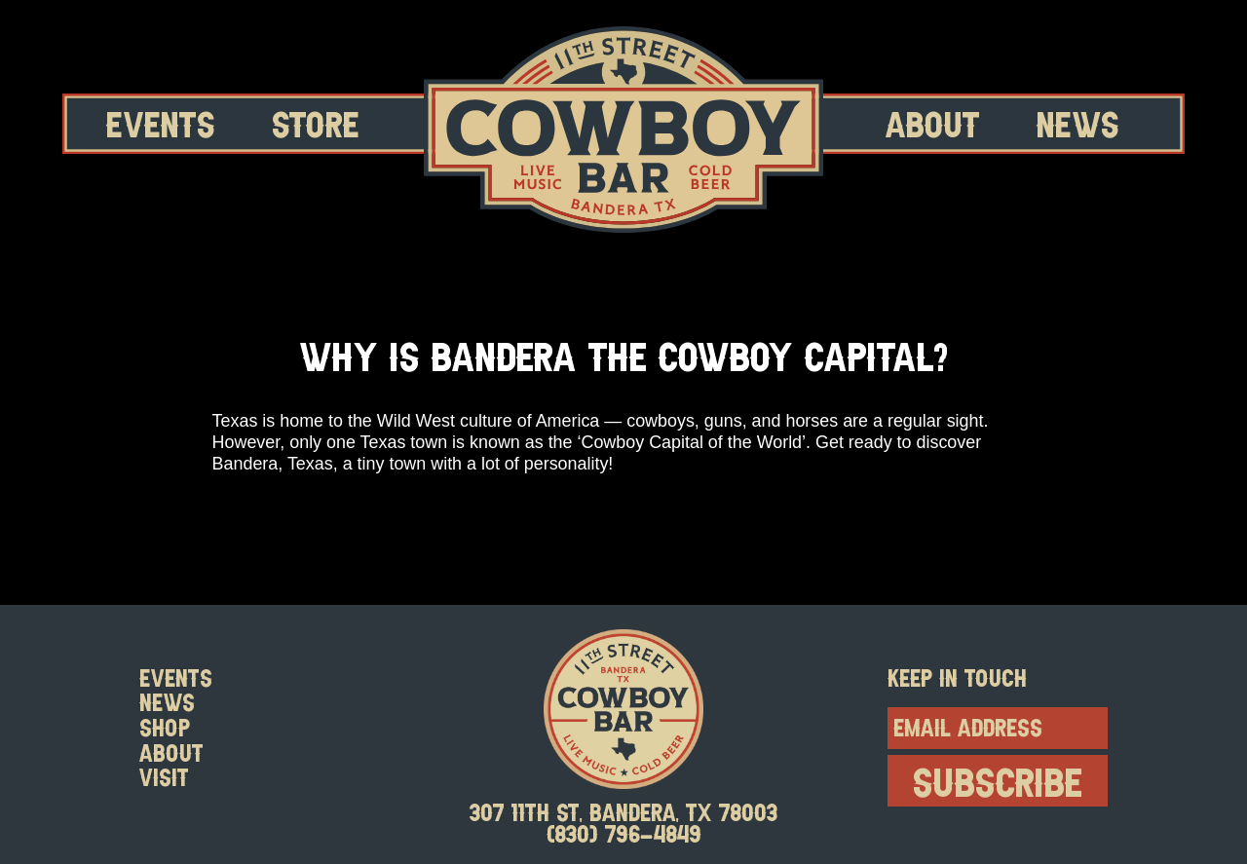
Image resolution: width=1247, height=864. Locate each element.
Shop (164, 727)
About (933, 123)
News (1078, 123)
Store (315, 123)
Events (160, 123)
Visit (164, 777)
